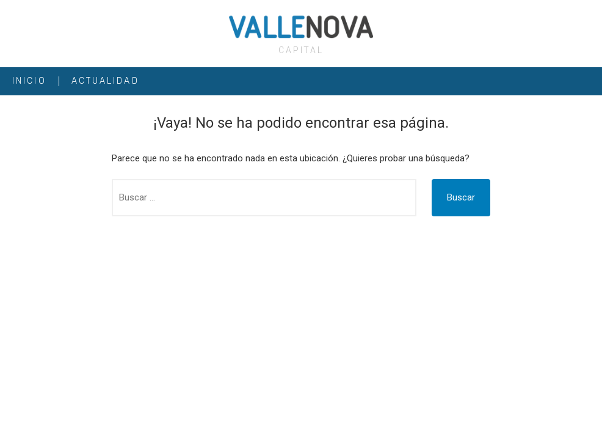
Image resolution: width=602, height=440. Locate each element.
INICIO (29, 81)
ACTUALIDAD (105, 81)
